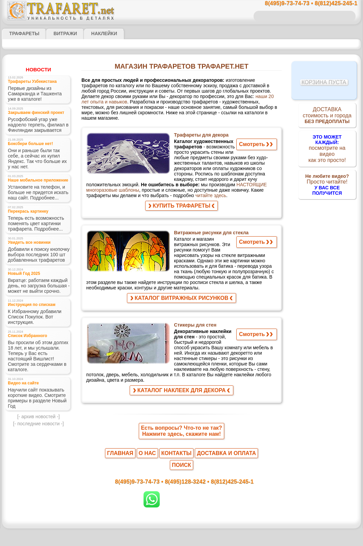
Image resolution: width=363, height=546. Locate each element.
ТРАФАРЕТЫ (21, 33)
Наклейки (92, 33)
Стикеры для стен (194, 328)
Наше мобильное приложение (33, 184)
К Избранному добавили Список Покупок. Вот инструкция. (32, 333)
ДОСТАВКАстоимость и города (327, 116)
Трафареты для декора (200, 134)
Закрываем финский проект (31, 117)
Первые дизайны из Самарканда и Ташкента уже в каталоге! (37, 97)
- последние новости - (38, 438)
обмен (213, 528)
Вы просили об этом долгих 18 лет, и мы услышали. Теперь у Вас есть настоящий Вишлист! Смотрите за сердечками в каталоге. (37, 373)
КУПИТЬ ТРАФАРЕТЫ (181, 207)
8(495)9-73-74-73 (147, 469)
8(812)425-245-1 (227, 469)
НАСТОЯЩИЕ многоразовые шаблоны (220, 184)
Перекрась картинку (24, 218)
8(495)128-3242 (187, 469)
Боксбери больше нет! (26, 150)
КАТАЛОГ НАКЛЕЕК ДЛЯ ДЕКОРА (181, 388)
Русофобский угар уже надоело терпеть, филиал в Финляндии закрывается (38, 130)
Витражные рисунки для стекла (210, 234)
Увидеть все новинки (25, 252)
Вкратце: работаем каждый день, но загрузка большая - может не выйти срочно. (34, 299)
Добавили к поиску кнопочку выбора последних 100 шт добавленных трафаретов (35, 266)
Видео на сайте (20, 399)
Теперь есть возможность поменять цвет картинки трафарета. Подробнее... (32, 232)
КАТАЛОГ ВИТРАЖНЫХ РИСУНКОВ (181, 300)
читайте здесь (99, 196)
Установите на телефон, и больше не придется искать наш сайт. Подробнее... (38, 198)
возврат (196, 528)
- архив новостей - (38, 430)
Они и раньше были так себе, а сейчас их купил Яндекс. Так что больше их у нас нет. (38, 164)
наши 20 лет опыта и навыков (158, 99)
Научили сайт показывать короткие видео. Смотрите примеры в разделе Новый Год (37, 413)
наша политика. (215, 541)
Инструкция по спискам (27, 320)
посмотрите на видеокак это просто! (327, 146)
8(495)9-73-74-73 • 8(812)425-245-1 (304, 3)
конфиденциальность (164, 528)
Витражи (57, 33)
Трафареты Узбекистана (28, 83)
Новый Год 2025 (21, 286)
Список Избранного (24, 353)
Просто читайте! (327, 175)
